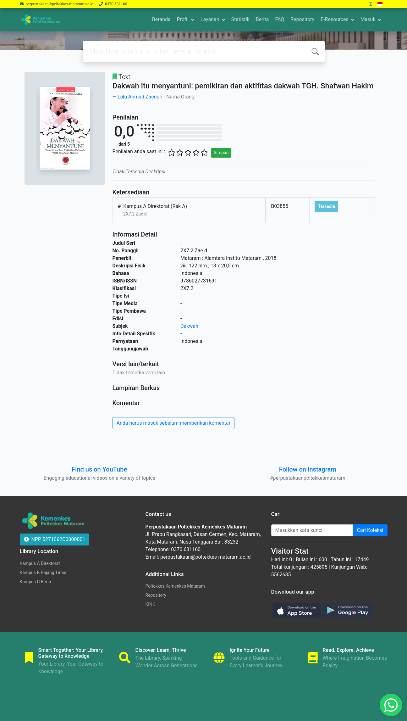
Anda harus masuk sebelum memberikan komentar (174, 423)
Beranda (161, 19)
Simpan (221, 152)
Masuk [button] (368, 19)
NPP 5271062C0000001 (54, 539)
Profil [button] (183, 19)
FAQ (279, 19)
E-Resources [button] (334, 19)
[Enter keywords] (312, 530)
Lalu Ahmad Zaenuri (140, 97)
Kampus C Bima (35, 581)
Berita (262, 19)
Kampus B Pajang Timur (43, 572)
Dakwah (189, 326)
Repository (302, 19)
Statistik (240, 19)
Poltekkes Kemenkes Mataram (175, 586)
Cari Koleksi (370, 530)
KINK (150, 604)
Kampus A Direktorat (40, 563)
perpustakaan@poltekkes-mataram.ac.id (59, 4)
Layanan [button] (210, 19)
